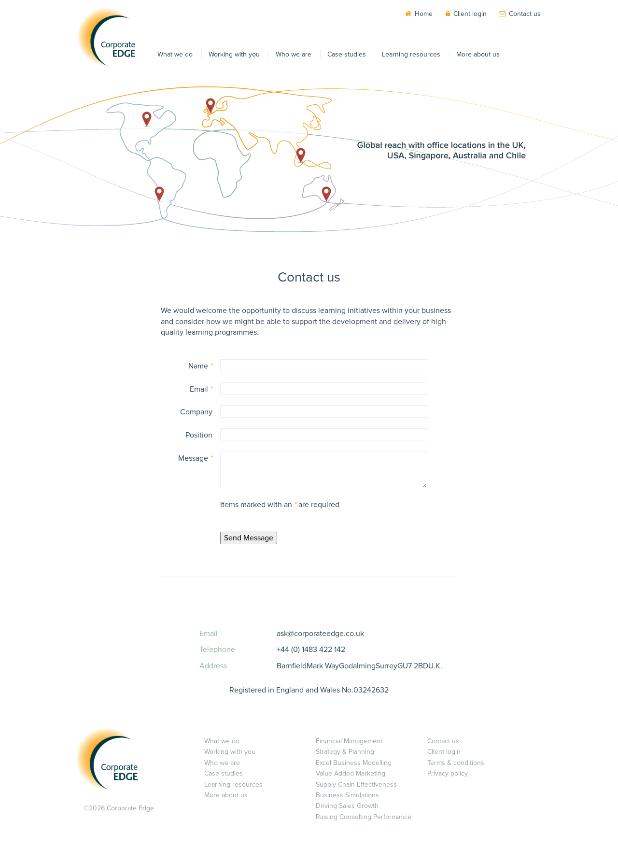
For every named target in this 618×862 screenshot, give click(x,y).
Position (198, 435)
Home (424, 14)
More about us (478, 54)
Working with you (234, 54)
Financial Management (349, 741)
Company (196, 412)
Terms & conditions (455, 763)
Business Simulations (347, 795)
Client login (470, 14)
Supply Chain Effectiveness (356, 784)
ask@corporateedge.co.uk (320, 633)
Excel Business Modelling (354, 763)
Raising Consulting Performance (363, 817)
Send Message (248, 538)
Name (200, 366)
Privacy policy (447, 773)
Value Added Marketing (350, 773)
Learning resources (411, 54)
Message (195, 458)
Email (201, 389)
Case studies (346, 54)
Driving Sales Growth (347, 806)
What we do (175, 54)
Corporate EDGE (106, 37)
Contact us (525, 14)
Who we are (293, 54)
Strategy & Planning (345, 752)
